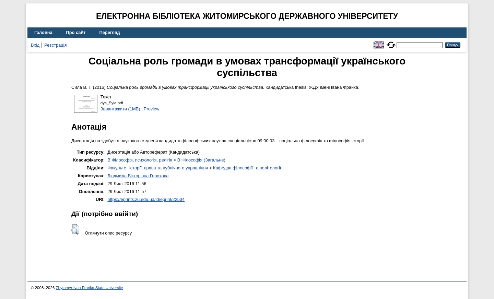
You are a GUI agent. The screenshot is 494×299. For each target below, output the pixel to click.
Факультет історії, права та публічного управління (157, 167)
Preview (152, 108)
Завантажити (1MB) (120, 108)
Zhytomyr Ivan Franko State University (89, 288)
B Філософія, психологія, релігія (139, 160)
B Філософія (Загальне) (201, 160)
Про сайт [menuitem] (76, 32)
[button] (75, 229)
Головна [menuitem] (43, 32)
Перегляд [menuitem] (109, 32)
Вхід (35, 45)
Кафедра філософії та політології (247, 167)
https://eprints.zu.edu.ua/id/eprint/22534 (146, 199)
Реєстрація (55, 45)
